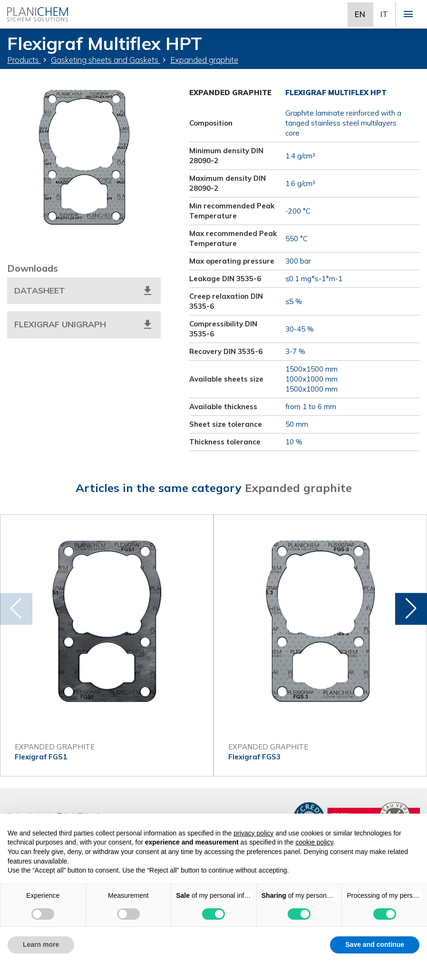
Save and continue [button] (374, 944)
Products (24, 60)
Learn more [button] (41, 944)
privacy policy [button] (253, 833)
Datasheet (84, 291)
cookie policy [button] (314, 842)
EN (360, 14)
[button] (411, 609)
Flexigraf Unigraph (84, 324)
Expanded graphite (204, 60)
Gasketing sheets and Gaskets (105, 60)
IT (384, 14)
